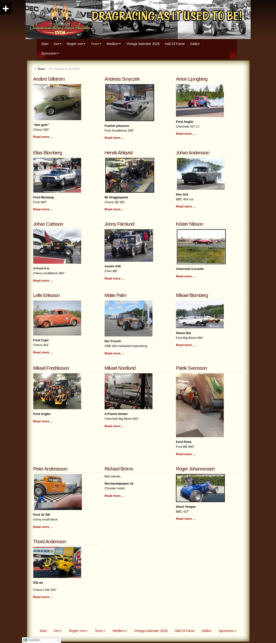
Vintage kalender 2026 (143, 44)
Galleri (194, 44)
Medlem (114, 44)
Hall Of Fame (175, 44)
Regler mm (76, 44)
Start (45, 44)
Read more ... (43, 137)
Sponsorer (50, 53)
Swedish (31, 640)
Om (58, 44)
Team (96, 44)
